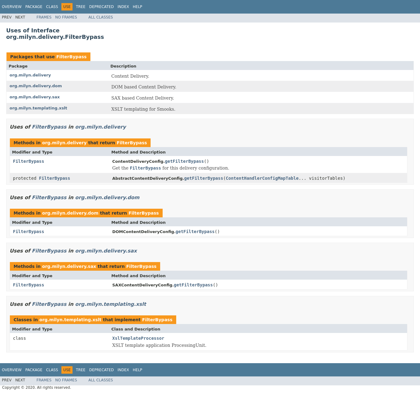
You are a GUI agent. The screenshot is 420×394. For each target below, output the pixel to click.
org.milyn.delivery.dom (36, 86)
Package (33, 7)
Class (52, 7)
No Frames (66, 17)
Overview (12, 7)
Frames (44, 17)
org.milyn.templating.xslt (38, 108)
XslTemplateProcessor (138, 338)
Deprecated (101, 7)
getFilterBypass (184, 161)
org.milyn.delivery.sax (35, 97)
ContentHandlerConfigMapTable (262, 178)
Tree (80, 7)
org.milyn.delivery (30, 75)
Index (123, 7)
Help (137, 7)
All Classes (101, 17)
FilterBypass (71, 56)
